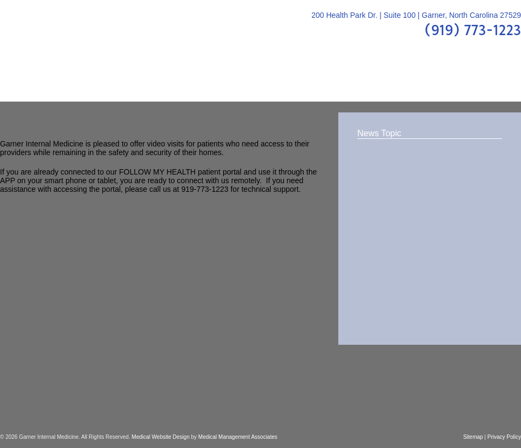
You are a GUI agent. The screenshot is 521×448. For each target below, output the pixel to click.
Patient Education (214, 80)
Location (421, 80)
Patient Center (349, 80)
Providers (133, 80)
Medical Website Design (161, 437)
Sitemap (473, 437)
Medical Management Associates (237, 437)
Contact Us (484, 80)
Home (21, 80)
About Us (72, 80)
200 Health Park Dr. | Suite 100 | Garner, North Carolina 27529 (416, 15)
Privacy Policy (504, 437)
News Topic (379, 133)
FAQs (286, 80)
